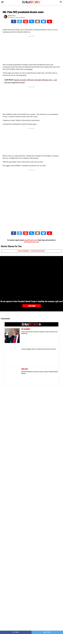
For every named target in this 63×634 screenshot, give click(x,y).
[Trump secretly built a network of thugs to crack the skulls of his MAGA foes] (12, 335)
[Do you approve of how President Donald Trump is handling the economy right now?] (31, 277)
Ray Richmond (25, 329)
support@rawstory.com (30, 240)
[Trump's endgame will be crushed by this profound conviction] (12, 355)
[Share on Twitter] (19, 21)
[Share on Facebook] (13, 21)
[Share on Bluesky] (43, 21)
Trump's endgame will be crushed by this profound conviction (38, 349)
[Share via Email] (37, 21)
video (8, 166)
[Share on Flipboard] (25, 21)
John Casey (24, 369)
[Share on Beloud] (49, 21)
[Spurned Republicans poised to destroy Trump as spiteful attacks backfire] (12, 375)
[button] (61, 2)
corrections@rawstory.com (31, 242)
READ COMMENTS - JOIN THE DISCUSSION (31, 251)
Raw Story (12, 15)
